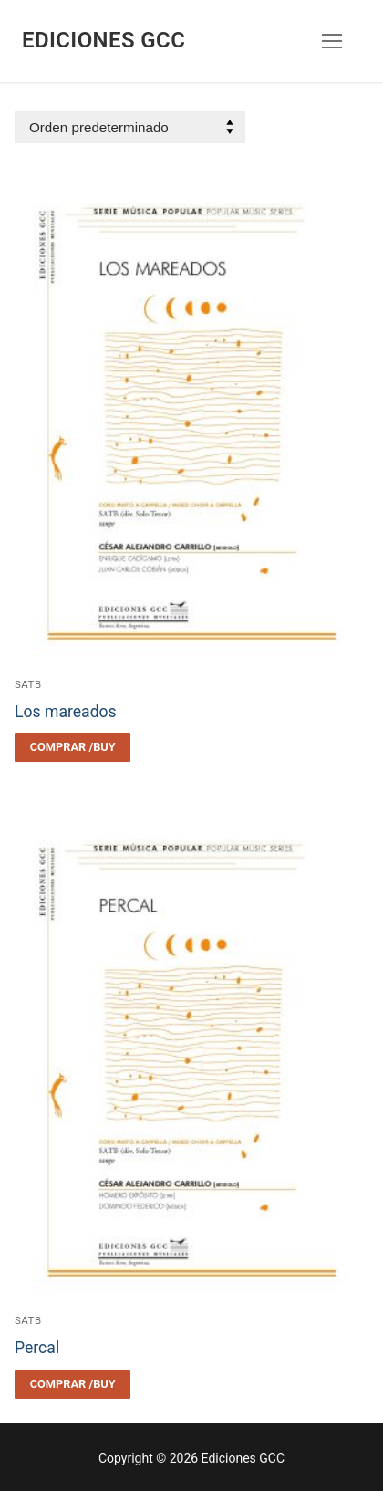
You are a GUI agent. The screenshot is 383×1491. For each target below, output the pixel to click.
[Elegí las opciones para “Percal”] (72, 1384)
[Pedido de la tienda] (130, 127)
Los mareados (66, 712)
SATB (28, 684)
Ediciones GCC (103, 40)
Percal (37, 1348)
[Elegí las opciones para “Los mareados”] (72, 747)
